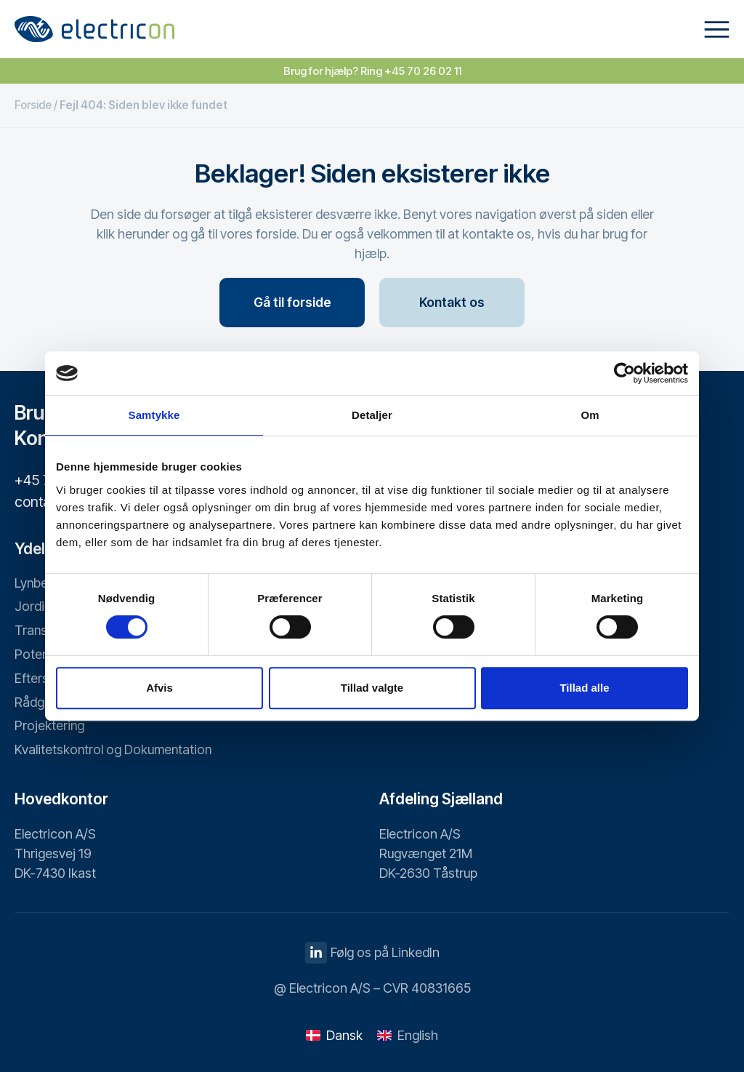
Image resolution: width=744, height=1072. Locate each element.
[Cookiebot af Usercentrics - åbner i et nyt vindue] (624, 373)
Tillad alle (584, 687)
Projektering (50, 726)
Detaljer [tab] (372, 415)
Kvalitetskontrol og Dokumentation (114, 750)
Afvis (159, 687)
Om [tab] (590, 415)
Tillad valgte (372, 687)
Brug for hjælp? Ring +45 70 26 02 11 (372, 71)
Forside (33, 105)
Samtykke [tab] (154, 415)
